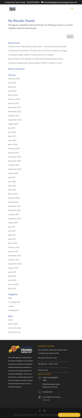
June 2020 (12, 272)
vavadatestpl (13, 310)
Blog (10, 298)
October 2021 (13, 214)
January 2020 (13, 284)
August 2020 (13, 268)
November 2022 (14, 161)
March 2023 (13, 144)
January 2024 (13, 103)
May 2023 (12, 136)
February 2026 (14, 78)
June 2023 (12, 132)
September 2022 (14, 169)
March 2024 (13, 95)
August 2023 (13, 124)
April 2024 (12, 91)
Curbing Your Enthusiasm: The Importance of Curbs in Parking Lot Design (37, 50)
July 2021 (11, 227)
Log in (10, 320)
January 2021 (13, 251)
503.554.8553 (34, 2)
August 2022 (13, 173)
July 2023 (11, 128)
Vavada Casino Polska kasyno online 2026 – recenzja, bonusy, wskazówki (37, 46)
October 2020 (13, 260)
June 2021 (12, 231)
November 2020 (14, 255)
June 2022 (12, 181)
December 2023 (14, 107)
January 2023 (13, 153)
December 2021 (14, 206)
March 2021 (13, 243)
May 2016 (12, 288)
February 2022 (14, 198)
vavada (11, 306)
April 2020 (12, 280)
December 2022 (14, 157)
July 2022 (11, 177)
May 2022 (12, 185)
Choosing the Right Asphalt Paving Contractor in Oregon (30, 55)
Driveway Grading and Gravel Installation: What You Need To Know (35, 63)
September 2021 (14, 218)
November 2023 (14, 111)
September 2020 (14, 264)
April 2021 (12, 239)
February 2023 (14, 148)
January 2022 (13, 202)
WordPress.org (14, 332)
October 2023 (13, 115)
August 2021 (13, 222)
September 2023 (14, 120)
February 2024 (14, 99)
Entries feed (13, 324)
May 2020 (12, 276)
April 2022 (12, 190)
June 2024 (12, 83)
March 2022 (13, 194)
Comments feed (14, 328)
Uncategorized (14, 302)
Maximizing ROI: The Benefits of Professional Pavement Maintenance (35, 59)
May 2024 (12, 87)
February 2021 (14, 247)
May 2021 (12, 235)
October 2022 (13, 165)
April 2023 (12, 140)
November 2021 (14, 210)
